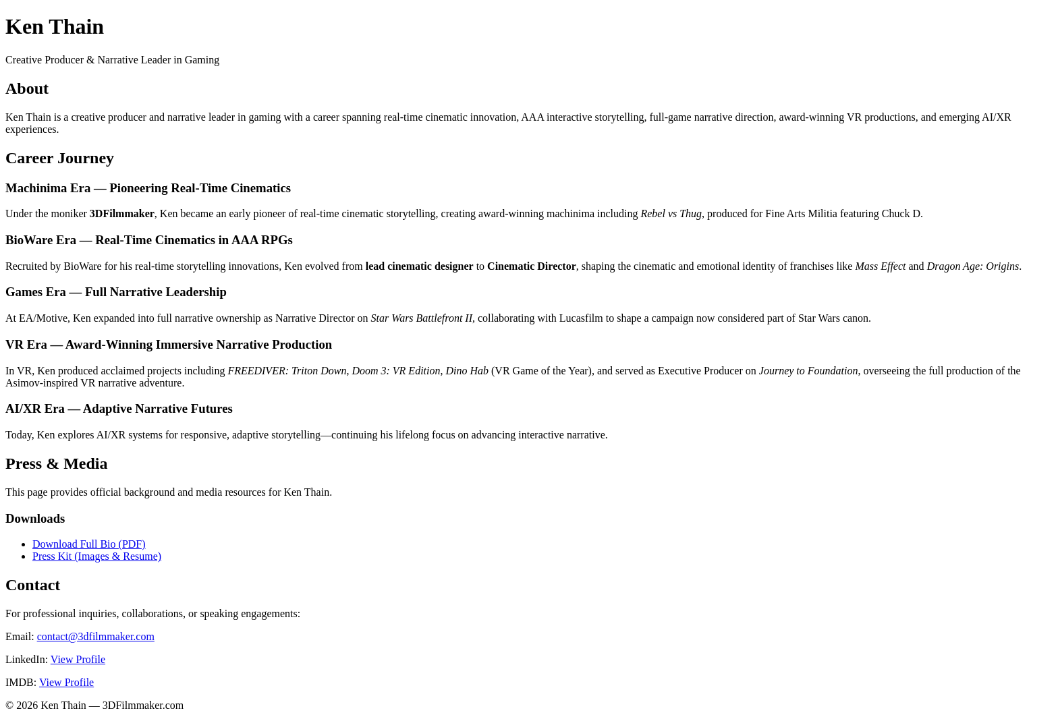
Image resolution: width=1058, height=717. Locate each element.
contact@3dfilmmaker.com (96, 636)
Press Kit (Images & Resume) (96, 556)
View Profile (78, 659)
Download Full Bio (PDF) (89, 544)
